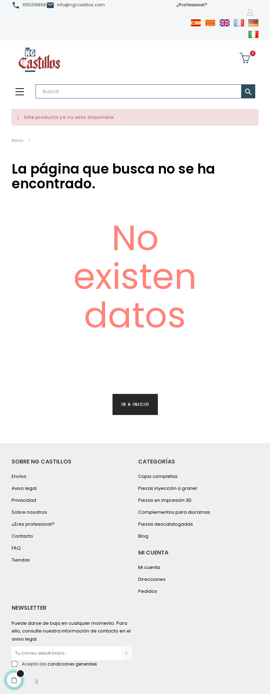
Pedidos (147, 591)
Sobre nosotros (29, 512)
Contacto (22, 536)
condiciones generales (72, 664)
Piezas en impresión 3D (165, 500)
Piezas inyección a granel (167, 488)
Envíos (19, 476)
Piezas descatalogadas (165, 524)
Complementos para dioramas (174, 512)
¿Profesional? (191, 5)
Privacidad (24, 500)
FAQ (16, 548)
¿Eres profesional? (33, 524)
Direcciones (152, 579)
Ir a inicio (135, 404)
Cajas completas (158, 476)
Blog (143, 536)
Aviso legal (24, 488)
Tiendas (21, 560)
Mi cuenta (149, 567)
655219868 (34, 5)
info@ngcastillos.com (81, 5)
